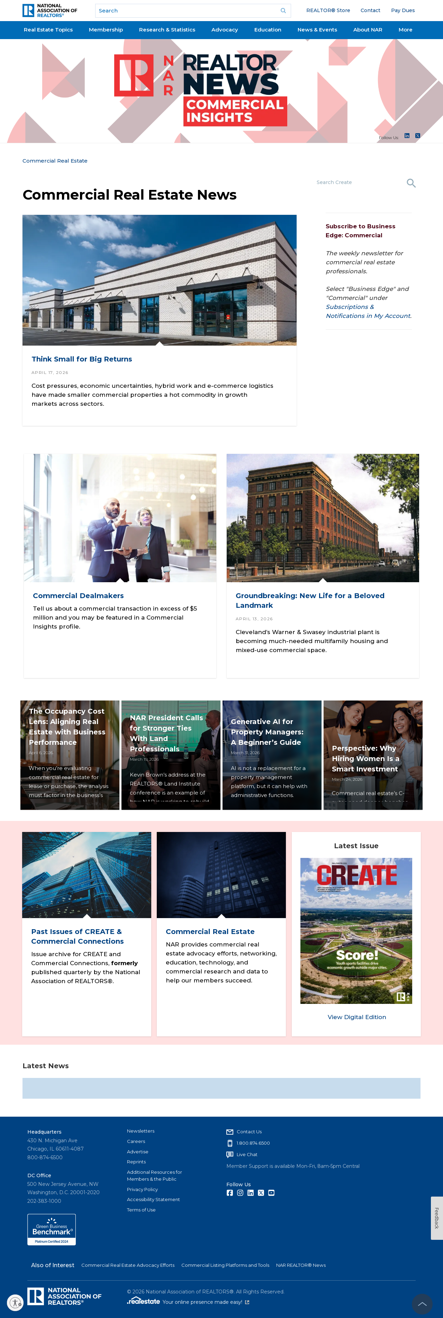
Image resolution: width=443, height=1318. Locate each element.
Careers (136, 1139)
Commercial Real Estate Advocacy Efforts (127, 1262)
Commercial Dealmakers (79, 593)
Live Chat (247, 1152)
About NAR (367, 29)
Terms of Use (141, 1207)
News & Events (317, 29)
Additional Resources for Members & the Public (154, 1173)
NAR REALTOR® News (301, 1262)
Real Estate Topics (48, 29)
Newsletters (140, 1128)
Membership (106, 29)
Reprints (136, 1159)
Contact (370, 10)
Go (283, 11)
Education (267, 29)
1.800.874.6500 (253, 1140)
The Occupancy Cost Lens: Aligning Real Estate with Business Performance (65, 759)
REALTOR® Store (328, 10)
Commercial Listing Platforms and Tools (225, 1262)
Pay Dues (403, 10)
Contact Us (249, 1129)
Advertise (137, 1149)
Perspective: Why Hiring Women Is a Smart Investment (367, 769)
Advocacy (224, 29)
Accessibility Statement (153, 1197)
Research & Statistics (167, 29)
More (406, 29)
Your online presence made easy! (206, 1300)
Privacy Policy (142, 1187)
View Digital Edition (357, 1015)
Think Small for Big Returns (81, 359)
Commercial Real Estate (55, 160)
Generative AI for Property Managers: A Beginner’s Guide (269, 769)
